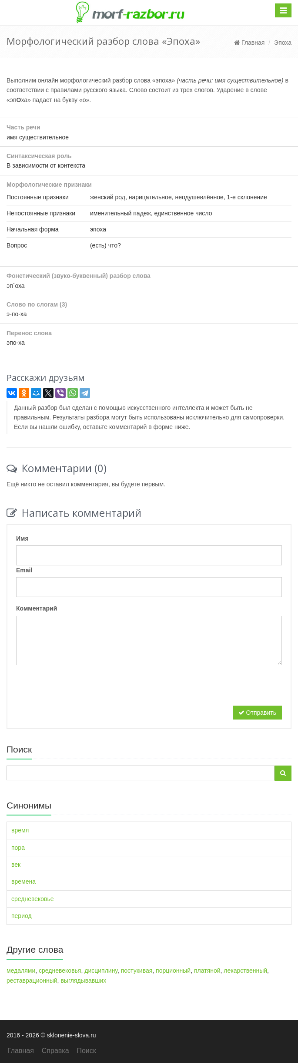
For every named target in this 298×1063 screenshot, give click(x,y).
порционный (173, 970)
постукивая (137, 970)
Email (24, 570)
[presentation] (82, 689)
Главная (249, 42)
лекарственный (245, 970)
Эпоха (282, 42)
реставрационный (32, 980)
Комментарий (36, 608)
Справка (55, 1050)
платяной (207, 970)
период (21, 915)
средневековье (32, 898)
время (20, 830)
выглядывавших (83, 980)
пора (18, 847)
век (15, 864)
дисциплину (100, 970)
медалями (21, 970)
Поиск (86, 1050)
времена (23, 881)
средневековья (60, 970)
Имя (22, 538)
